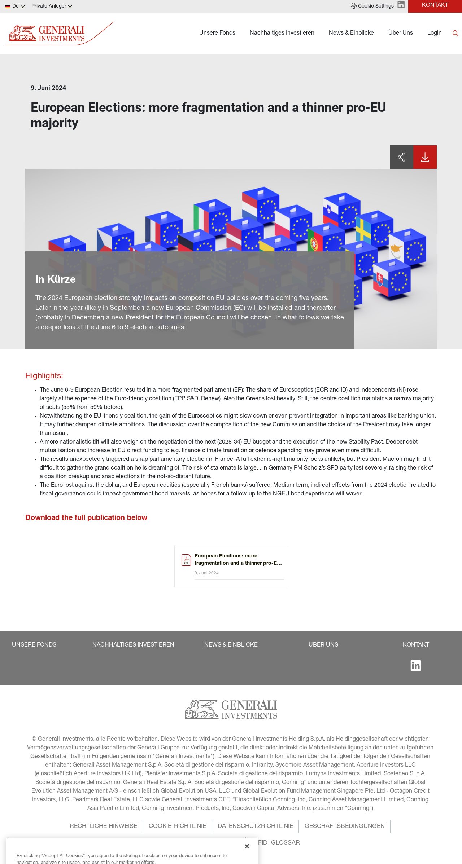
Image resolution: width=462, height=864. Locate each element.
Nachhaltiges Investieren (282, 33)
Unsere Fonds (217, 33)
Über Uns (400, 33)
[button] (372, 6)
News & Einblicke (351, 33)
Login (434, 33)
